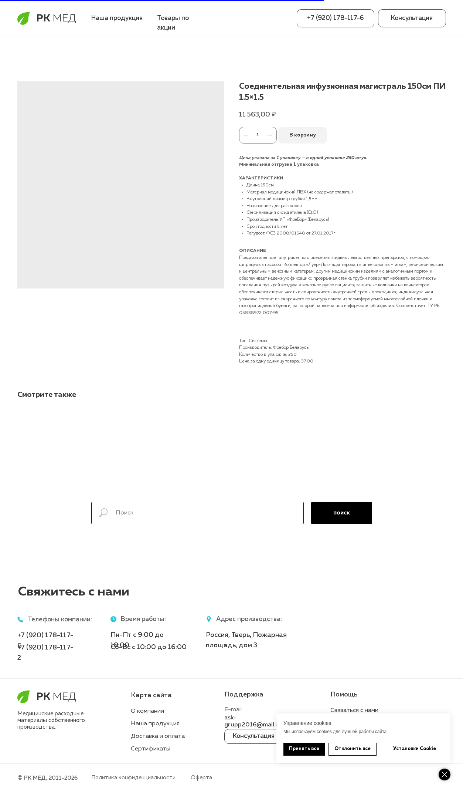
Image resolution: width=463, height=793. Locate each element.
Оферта (201, 777)
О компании (147, 711)
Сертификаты (150, 749)
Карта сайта (151, 695)
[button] (412, 18)
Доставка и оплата (158, 736)
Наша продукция (117, 18)
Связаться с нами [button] (354, 710)
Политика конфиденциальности (133, 777)
